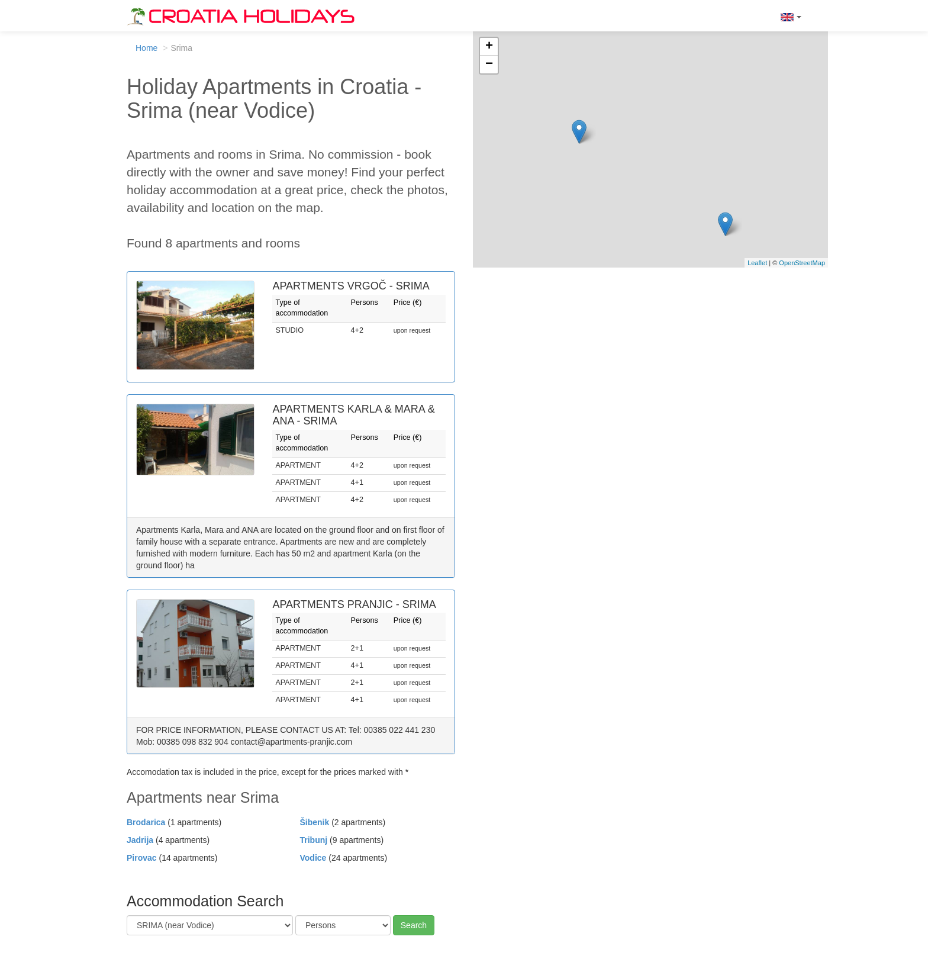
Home (146, 48)
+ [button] (489, 47)
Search (414, 925)
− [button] (489, 64)
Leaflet (757, 262)
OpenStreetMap (802, 262)
